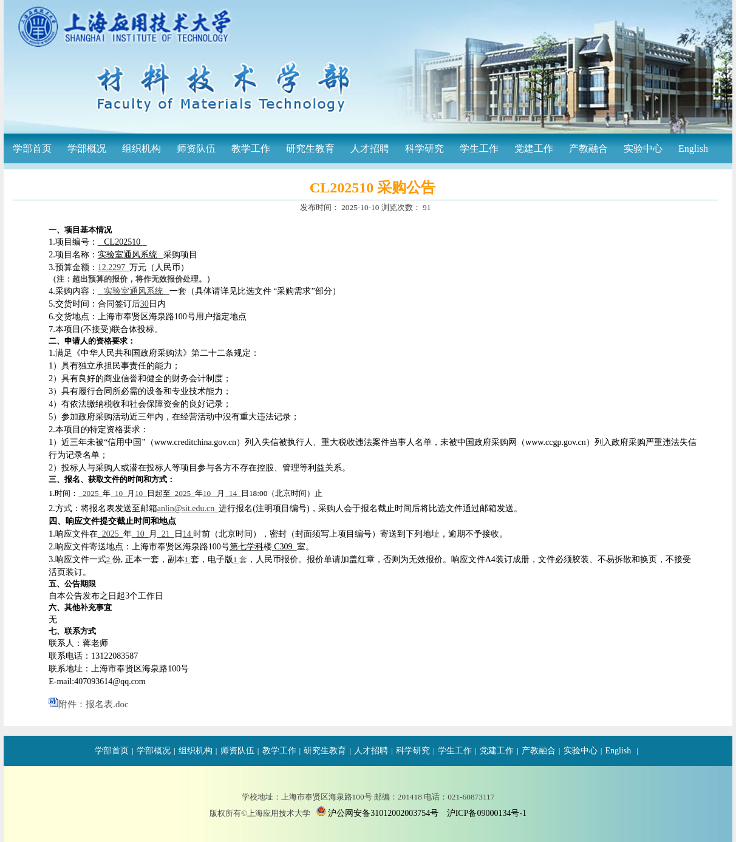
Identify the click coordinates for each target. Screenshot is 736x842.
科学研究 (424, 148)
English (693, 148)
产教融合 (588, 148)
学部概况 (86, 148)
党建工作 (533, 148)
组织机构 (141, 148)
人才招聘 (369, 148)
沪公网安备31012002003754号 (383, 813)
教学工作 (250, 148)
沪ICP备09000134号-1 (486, 813)
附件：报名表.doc (93, 704)
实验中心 (643, 148)
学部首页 (32, 148)
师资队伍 (196, 148)
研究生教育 (310, 148)
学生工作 (479, 148)
